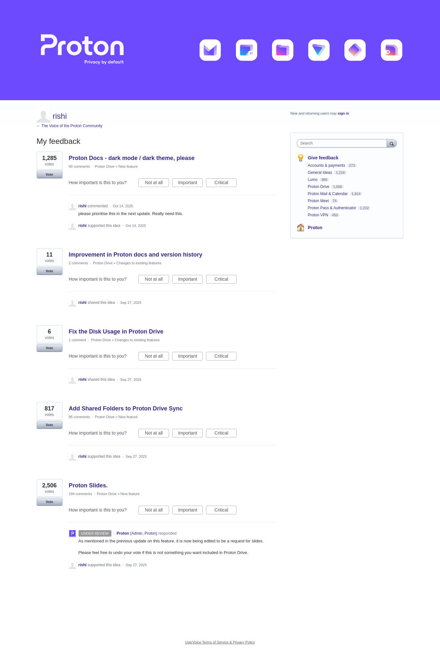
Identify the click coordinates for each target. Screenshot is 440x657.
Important (190, 183)
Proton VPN (318, 215)
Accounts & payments (327, 165)
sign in (343, 113)
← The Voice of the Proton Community (70, 126)
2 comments (78, 263)
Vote (49, 174)
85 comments (79, 417)
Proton (315, 227)
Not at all (157, 183)
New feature (127, 166)
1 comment (77, 340)
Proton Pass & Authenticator (332, 208)
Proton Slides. (88, 485)
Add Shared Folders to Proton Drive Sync (126, 408)
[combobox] (343, 143)
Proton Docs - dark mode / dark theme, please (132, 158)
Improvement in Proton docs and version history (135, 254)
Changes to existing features (139, 263)
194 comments (80, 494)
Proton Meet (319, 201)
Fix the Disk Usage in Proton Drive (116, 331)
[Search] (392, 143)
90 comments (79, 166)
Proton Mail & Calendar (328, 194)
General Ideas (320, 172)
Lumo (313, 179)
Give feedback (323, 157)
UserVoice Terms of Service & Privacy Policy (220, 642)
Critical (225, 183)
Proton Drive (105, 166)
